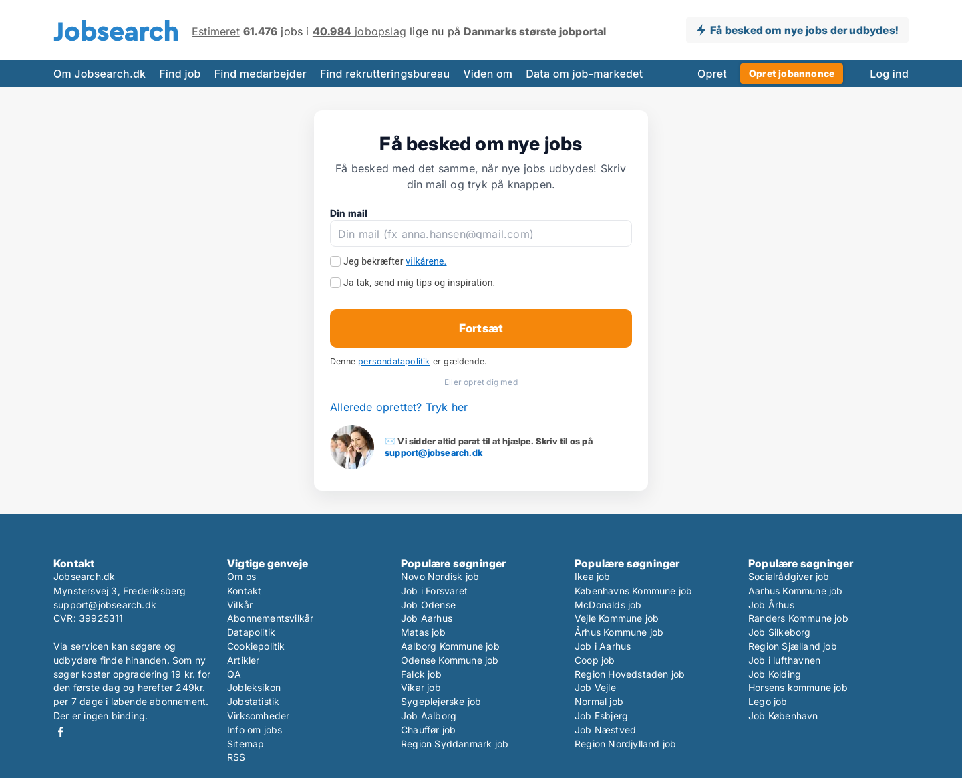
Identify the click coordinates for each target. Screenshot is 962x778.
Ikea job (593, 576)
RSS (236, 757)
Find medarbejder (260, 73)
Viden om (487, 73)
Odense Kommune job (450, 660)
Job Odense (428, 604)
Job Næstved (605, 729)
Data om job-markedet (584, 73)
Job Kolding (774, 674)
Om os (241, 576)
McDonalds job (608, 604)
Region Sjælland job (792, 646)
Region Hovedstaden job (630, 674)
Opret (712, 73)
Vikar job (421, 687)
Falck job (421, 674)
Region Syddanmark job (454, 743)
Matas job (423, 632)
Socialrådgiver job (789, 576)
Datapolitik (251, 632)
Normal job (599, 701)
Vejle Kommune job (617, 618)
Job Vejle (595, 687)
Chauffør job (428, 729)
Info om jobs (254, 729)
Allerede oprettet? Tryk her (399, 407)
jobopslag (359, 31)
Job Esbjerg (601, 715)
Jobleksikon (254, 687)
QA (234, 674)
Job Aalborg (428, 715)
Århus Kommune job (619, 632)
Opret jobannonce (791, 73)
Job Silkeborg (779, 632)
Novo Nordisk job (440, 576)
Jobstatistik (253, 701)
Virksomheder (258, 715)
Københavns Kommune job (633, 590)
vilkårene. (426, 261)
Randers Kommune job (798, 618)
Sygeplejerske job (441, 701)
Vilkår (240, 604)
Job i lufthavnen (784, 660)
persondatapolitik (394, 361)
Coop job (595, 660)
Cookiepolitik (256, 646)
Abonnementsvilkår (270, 618)
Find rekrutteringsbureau (385, 73)
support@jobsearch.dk (433, 452)
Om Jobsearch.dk (99, 73)
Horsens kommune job (798, 687)
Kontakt (244, 590)
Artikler (243, 660)
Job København (783, 715)
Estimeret (216, 31)
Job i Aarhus (603, 646)
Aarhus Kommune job (795, 590)
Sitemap (245, 743)
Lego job (768, 701)
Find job (179, 73)
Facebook (60, 731)
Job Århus (771, 604)
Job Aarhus (426, 618)
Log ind (889, 73)
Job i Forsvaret (434, 590)
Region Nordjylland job (625, 743)
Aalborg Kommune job (450, 646)
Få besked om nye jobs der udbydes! (804, 30)
